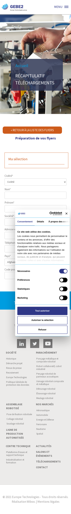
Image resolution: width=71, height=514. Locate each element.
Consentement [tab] (24, 221)
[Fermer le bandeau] (66, 213)
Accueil (21, 65)
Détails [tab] (40, 221)
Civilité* (35, 180)
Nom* (35, 193)
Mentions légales (48, 502)
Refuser (42, 329)
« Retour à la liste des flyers (32, 130)
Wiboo (31, 502)
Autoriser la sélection (42, 320)
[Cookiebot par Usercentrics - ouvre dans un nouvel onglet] (50, 213)
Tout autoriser (42, 311)
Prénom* (35, 206)
